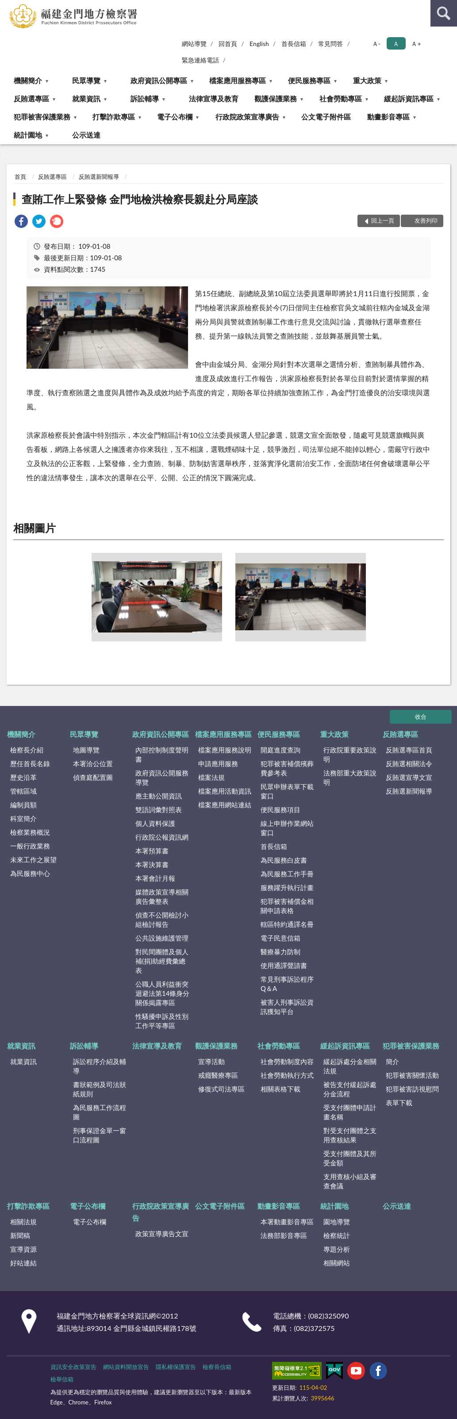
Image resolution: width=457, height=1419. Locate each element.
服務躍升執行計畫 (287, 887)
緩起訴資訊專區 (409, 98)
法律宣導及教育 (213, 98)
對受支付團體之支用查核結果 (349, 1135)
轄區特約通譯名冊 (287, 924)
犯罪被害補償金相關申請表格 (287, 905)
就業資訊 (86, 98)
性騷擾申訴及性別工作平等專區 (161, 1021)
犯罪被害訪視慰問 (412, 1089)
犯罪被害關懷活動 (412, 1075)
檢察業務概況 (30, 832)
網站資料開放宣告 (126, 1366)
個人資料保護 (155, 823)
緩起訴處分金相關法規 (349, 1066)
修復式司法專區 (221, 1089)
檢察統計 (336, 1235)
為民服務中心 (30, 873)
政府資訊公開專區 (159, 80)
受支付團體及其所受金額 (349, 1158)
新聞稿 (20, 1235)
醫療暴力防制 (280, 952)
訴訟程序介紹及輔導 (99, 1066)
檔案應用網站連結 (224, 805)
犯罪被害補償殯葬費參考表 (287, 768)
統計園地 (28, 135)
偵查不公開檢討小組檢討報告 (161, 919)
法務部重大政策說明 (349, 777)
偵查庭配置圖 (93, 777)
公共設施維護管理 (161, 938)
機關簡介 (28, 80)
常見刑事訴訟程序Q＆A (287, 983)
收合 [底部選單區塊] (420, 716)
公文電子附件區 (326, 116)
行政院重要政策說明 (349, 754)
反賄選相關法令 (409, 763)
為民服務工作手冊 (287, 874)
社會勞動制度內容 (287, 1061)
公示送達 (86, 135)
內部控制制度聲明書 (161, 754)
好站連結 (23, 1263)
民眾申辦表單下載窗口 (287, 791)
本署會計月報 (155, 878)
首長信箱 (293, 43)
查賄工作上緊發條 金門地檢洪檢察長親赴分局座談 (140, 199)
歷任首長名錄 (30, 763)
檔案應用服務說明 (224, 750)
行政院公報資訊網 (161, 837)
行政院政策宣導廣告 (247, 116)
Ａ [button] (396, 43)
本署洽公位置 (93, 763)
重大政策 (367, 80)
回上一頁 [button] (382, 220)
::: (7, 6)
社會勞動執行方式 (287, 1075)
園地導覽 (336, 1222)
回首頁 (228, 43)
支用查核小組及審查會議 (349, 1181)
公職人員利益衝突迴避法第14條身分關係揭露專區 (162, 993)
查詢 (443, 13)
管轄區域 (23, 791)
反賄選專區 (31, 98)
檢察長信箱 (217, 1366)
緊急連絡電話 (200, 60)
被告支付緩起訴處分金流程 (349, 1089)
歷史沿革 (23, 777)
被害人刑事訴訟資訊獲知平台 (287, 1006)
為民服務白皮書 (284, 860)
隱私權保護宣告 (176, 1366)
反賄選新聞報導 (99, 176)
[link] (21, 222)
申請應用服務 (218, 763)
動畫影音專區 (388, 116)
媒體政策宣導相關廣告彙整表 (161, 896)
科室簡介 (23, 818)
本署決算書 (152, 864)
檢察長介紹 (26, 750)
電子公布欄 (174, 116)
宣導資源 (23, 1249)
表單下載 (399, 1103)
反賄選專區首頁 (409, 750)
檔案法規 (211, 777)
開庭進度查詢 (280, 750)
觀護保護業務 (275, 98)
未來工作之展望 (33, 860)
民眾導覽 (86, 80)
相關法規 (23, 1222)
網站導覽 (194, 43)
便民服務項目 (280, 810)
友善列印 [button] (426, 220)
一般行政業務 (30, 846)
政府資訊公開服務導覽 (161, 777)
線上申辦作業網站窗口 (287, 828)
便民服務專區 (309, 80)
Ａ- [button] (376, 43)
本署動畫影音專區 (287, 1222)
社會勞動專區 (340, 98)
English (259, 43)
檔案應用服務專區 (237, 80)
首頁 (20, 176)
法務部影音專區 (284, 1235)
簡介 (392, 1061)
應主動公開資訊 (158, 796)
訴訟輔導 (145, 98)
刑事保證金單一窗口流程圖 (99, 1135)
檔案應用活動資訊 (224, 791)
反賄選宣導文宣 (409, 777)
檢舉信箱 (61, 1379)
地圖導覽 (86, 750)
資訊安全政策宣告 (73, 1366)
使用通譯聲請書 (284, 965)
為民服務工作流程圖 (99, 1112)
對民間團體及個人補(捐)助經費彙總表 (161, 961)
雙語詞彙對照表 (158, 810)
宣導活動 (211, 1061)
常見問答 (330, 43)
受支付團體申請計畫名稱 (349, 1112)
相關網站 (336, 1263)
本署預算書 (152, 851)
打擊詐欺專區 (113, 116)
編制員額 (23, 805)
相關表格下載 (280, 1089)
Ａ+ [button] (416, 43)
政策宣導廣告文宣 (161, 1234)
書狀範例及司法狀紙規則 (99, 1089)
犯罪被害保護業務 (42, 116)
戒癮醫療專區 (218, 1075)
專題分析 (336, 1249)
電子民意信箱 (280, 938)
